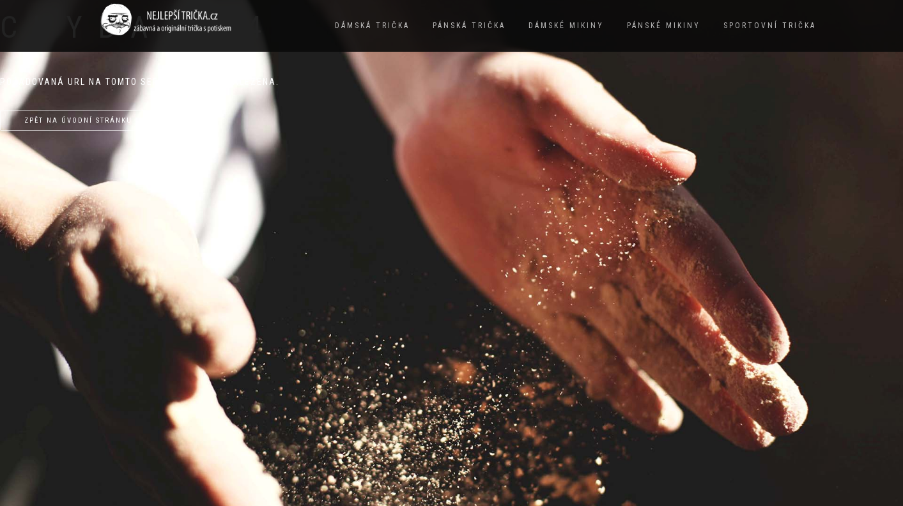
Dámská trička (372, 25)
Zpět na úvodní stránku (78, 120)
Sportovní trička (769, 25)
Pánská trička (469, 25)
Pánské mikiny (663, 25)
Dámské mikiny (566, 25)
